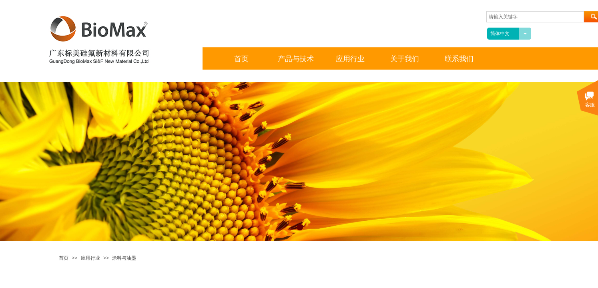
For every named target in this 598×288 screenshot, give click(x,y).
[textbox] (535, 16)
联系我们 (459, 59)
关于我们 (404, 59)
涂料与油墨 (124, 258)
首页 (63, 258)
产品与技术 (296, 59)
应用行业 (90, 258)
